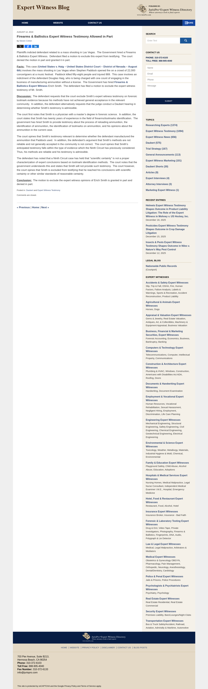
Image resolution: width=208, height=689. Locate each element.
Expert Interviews (157, 176)
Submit (168, 101)
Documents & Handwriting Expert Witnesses (164, 375)
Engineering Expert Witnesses (162, 409)
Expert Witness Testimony (49, 190)
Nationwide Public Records (160, 261)
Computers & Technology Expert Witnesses (163, 340)
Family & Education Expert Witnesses (166, 451)
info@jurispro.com (27, 657)
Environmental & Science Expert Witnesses (163, 433)
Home (32, 23)
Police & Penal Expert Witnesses (163, 562)
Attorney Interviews (158, 182)
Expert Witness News (160, 136)
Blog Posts (138, 632)
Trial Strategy (156, 148)
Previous (23, 207)
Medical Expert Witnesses (160, 543)
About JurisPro (118, 23)
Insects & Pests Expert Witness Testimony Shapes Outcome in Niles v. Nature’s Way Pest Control (166, 241)
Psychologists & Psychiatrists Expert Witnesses (166, 574)
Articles (152, 170)
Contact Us (168, 23)
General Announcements (162, 153)
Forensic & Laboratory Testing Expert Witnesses (166, 510)
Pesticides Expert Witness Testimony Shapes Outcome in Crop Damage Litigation (166, 225)
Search (185, 40)
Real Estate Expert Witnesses (162, 584)
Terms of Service (88, 671)
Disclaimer (108, 632)
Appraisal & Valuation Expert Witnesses (167, 306)
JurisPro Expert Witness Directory (55, 685)
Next (45, 207)
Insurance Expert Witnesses (161, 499)
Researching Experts (161, 125)
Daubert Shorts (156, 165)
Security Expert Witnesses (160, 597)
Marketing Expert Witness (161, 187)
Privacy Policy (92, 632)
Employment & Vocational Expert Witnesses (164, 388)
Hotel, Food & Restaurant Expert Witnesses (163, 488)
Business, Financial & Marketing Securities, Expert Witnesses (163, 324)
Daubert (29, 190)
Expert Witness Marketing (163, 159)
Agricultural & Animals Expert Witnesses (168, 297)
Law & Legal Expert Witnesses (162, 531)
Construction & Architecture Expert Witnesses (165, 356)
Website (72, 23)
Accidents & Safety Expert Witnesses (166, 277)
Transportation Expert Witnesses (163, 606)
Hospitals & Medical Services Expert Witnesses (165, 465)
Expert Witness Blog (43, 8)
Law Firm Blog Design (176, 685)
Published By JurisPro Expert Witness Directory (164, 10)
